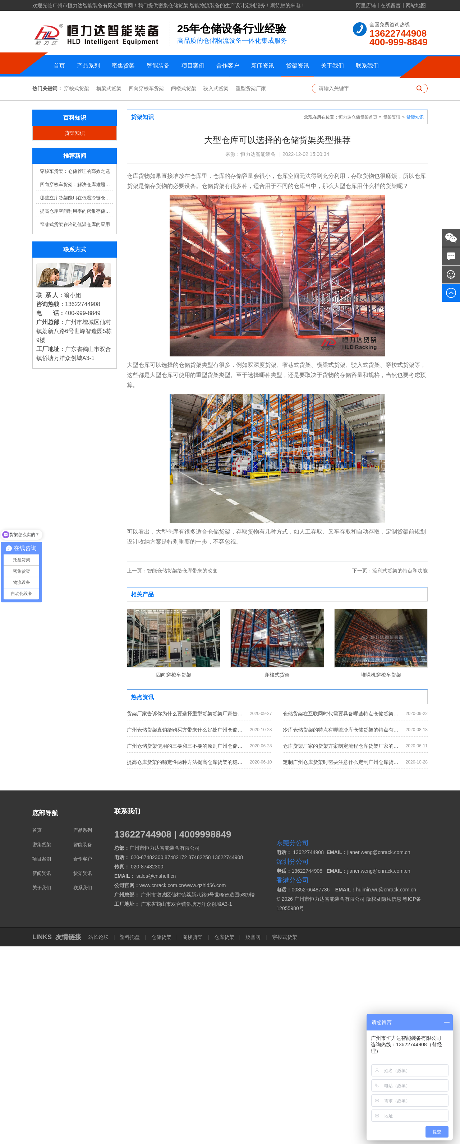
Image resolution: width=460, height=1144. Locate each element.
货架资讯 (297, 66)
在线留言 (391, 5)
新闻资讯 (262, 66)
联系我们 (367, 66)
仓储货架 (161, 1135)
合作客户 (227, 66)
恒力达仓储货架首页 (358, 314)
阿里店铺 (366, 5)
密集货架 (123, 66)
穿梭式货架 (76, 286)
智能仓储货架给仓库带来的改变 (172, 768)
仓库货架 (224, 1135)
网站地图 (416, 5)
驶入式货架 (216, 286)
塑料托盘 (130, 1135)
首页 (59, 66)
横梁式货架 (108, 286)
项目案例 (192, 66)
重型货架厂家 (251, 286)
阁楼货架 (192, 1135)
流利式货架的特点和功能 (390, 768)
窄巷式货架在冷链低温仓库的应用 (75, 422)
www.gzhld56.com (205, 1083)
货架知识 (75, 330)
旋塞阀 (253, 1135)
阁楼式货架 (183, 286)
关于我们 (332, 66)
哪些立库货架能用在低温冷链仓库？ (76, 395)
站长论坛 (99, 1135)
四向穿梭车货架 (146, 286)
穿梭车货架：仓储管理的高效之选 (75, 369)
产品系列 (88, 66)
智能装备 (158, 66)
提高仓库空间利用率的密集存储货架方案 (76, 408)
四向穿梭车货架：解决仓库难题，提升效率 (76, 382)
